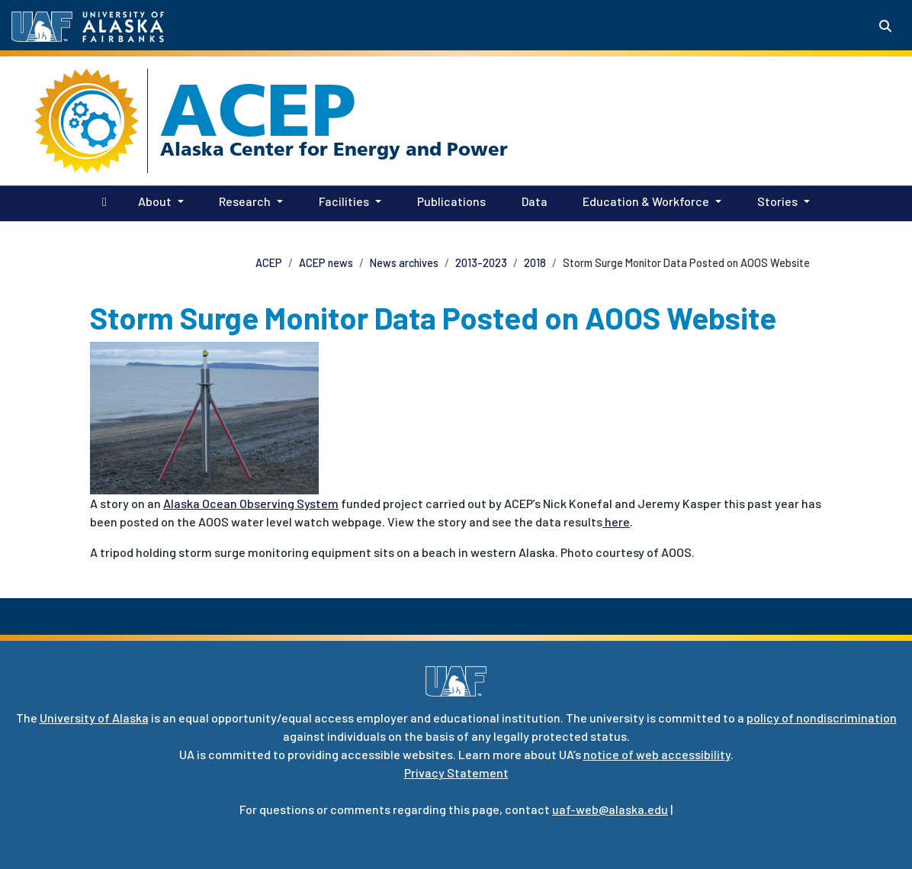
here (616, 521)
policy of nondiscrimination (822, 717)
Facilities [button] (344, 201)
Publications (448, 200)
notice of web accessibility (657, 754)
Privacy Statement (456, 772)
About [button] (155, 201)
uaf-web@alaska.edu (610, 809)
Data (531, 200)
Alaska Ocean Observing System (251, 503)
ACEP (258, 110)
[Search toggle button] (885, 26)
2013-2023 (481, 262)
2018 (535, 262)
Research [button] (245, 201)
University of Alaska (94, 717)
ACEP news (326, 262)
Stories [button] (777, 201)
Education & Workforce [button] (646, 201)
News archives (404, 262)
